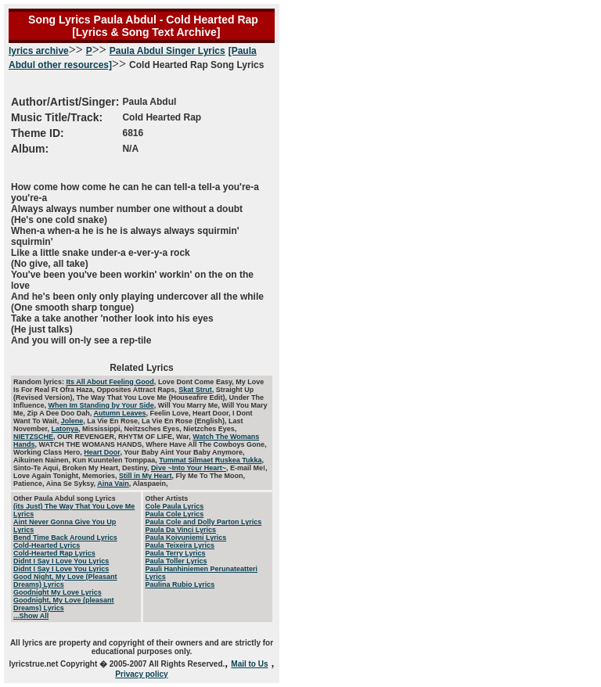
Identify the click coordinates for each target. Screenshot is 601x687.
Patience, (29, 483)
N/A (130, 148)
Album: (30, 148)
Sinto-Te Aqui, (38, 468)
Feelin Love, (171, 413)
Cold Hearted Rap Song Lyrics (136, 108)
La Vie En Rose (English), (185, 421)
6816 (132, 133)
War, (184, 437)
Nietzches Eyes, (209, 429)
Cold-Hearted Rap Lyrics (54, 553)
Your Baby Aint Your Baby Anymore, (184, 452)
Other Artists (167, 498)
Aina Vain (113, 483)
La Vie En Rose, (114, 421)
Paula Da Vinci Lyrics (181, 530)
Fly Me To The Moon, (210, 476)
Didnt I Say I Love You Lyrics (61, 561)
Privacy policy (141, 674)
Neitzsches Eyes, (154, 429)
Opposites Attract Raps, (138, 390)
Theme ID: (37, 133)
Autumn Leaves (120, 413)
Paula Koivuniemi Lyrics (186, 537)
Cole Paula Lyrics (175, 506)
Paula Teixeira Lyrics (180, 545)
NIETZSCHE (33, 437)
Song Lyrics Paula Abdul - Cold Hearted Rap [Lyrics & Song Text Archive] (141, 25)
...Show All (31, 616)
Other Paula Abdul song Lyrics (64, 498)
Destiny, (136, 468)
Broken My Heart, (93, 468)
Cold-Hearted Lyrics (46, 545)
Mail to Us (249, 664)
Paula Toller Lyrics (176, 561)
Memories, (100, 476)
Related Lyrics (142, 367)
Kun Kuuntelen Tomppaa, (116, 460)
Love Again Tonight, (47, 476)
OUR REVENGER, (87, 437)
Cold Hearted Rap (161, 117)
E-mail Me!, (249, 468)
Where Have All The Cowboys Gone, (206, 444)
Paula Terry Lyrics (176, 553)
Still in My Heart (145, 476)
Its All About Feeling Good (110, 382)
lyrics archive (39, 50)
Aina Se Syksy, (72, 483)
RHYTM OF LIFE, (147, 437)
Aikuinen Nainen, (43, 460)
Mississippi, (103, 429)
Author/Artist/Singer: (65, 101)
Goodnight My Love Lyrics (57, 592)
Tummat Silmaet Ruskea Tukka (210, 460)
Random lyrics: (40, 382)
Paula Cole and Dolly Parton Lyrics (204, 522)
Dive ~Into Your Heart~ (188, 468)
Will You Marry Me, (190, 405)
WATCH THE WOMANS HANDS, (92, 444)
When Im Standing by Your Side (101, 405)
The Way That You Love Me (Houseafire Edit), (153, 397)
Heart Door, (212, 413)
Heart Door (102, 452)
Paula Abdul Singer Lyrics (167, 50)
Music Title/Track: (57, 117)
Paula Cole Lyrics (175, 514)
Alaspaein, (149, 483)
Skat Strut (195, 390)
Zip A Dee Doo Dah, (60, 413)
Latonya (65, 429)
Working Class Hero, (48, 452)
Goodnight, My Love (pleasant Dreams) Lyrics (63, 604)
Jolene (72, 421)
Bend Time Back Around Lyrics (65, 537)
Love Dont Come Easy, (197, 382)
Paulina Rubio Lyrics (180, 584)
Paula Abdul (149, 101)
